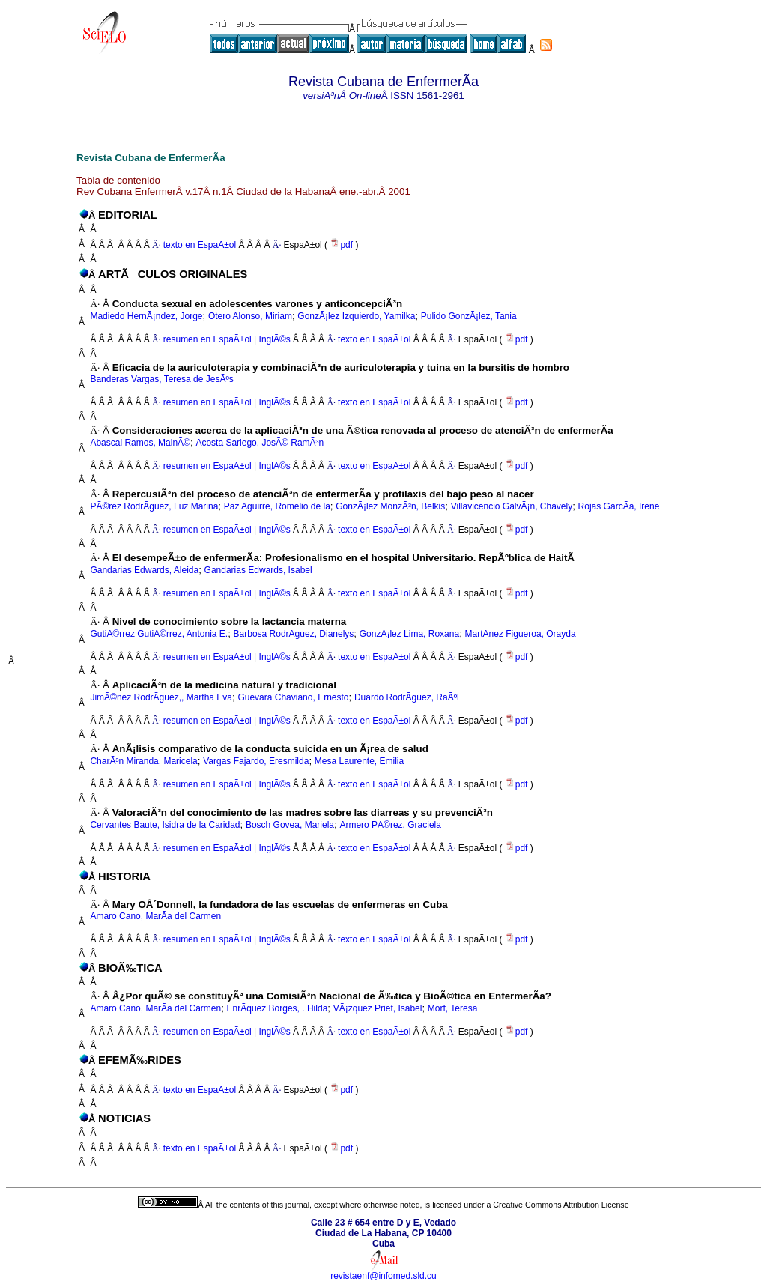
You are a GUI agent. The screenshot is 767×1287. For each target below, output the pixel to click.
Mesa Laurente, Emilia (359, 761)
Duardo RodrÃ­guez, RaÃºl (406, 697)
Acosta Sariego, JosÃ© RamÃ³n (259, 442)
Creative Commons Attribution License (560, 1204)
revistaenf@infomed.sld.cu (383, 1276)
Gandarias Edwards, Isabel (258, 570)
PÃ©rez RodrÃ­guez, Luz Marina (154, 506)
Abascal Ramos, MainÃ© (140, 442)
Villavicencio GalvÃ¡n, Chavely (512, 506)
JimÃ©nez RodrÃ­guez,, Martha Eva (161, 697)
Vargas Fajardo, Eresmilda (256, 761)
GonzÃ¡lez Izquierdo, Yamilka (356, 316)
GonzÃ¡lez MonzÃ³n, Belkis (390, 506)
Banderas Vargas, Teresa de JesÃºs (161, 379)
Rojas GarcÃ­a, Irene (619, 506)
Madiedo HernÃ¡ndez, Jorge (146, 316)
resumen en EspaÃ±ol (207, 339)
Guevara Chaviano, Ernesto (292, 697)
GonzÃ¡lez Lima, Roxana (409, 634)
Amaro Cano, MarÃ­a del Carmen (155, 916)
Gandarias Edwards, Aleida (144, 570)
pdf (342, 245)
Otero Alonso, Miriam (250, 316)
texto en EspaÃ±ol (199, 245)
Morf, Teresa (452, 1008)
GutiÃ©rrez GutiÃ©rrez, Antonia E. (159, 634)
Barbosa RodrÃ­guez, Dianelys (294, 634)
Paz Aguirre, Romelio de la (277, 506)
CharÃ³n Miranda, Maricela (143, 761)
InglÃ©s (273, 339)
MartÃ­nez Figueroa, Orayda (520, 634)
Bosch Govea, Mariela (290, 825)
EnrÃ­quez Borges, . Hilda (277, 1008)
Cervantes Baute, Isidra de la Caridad (165, 825)
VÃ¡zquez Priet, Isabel (377, 1008)
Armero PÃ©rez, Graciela (390, 825)
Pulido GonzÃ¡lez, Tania (469, 316)
